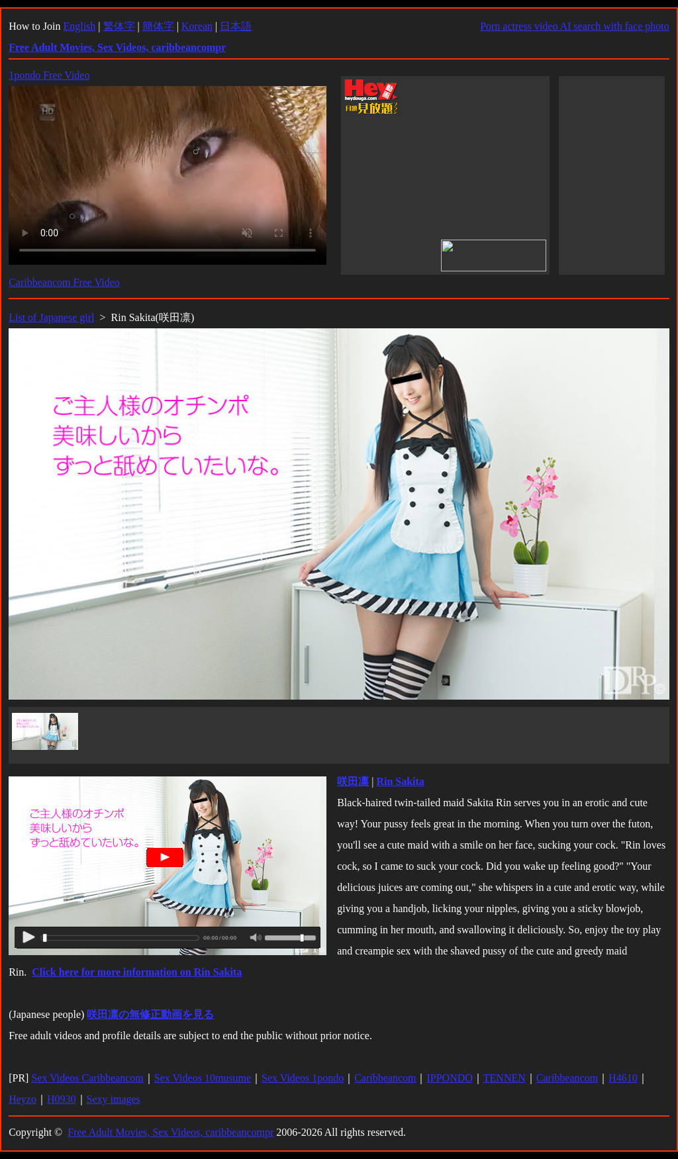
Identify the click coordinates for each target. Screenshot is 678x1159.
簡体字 (158, 26)
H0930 (61, 1099)
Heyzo (22, 1099)
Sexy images (113, 1099)
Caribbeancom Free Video (64, 282)
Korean (197, 26)
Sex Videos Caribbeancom (87, 1078)
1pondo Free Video (49, 75)
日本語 (236, 26)
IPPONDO (449, 1078)
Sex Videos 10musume (202, 1078)
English (79, 26)
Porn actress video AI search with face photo (574, 26)
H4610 (623, 1078)
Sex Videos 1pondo (303, 1078)
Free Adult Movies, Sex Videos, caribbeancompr (170, 1132)
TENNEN (504, 1078)
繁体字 (119, 26)
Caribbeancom (385, 1078)
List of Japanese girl (51, 317)
